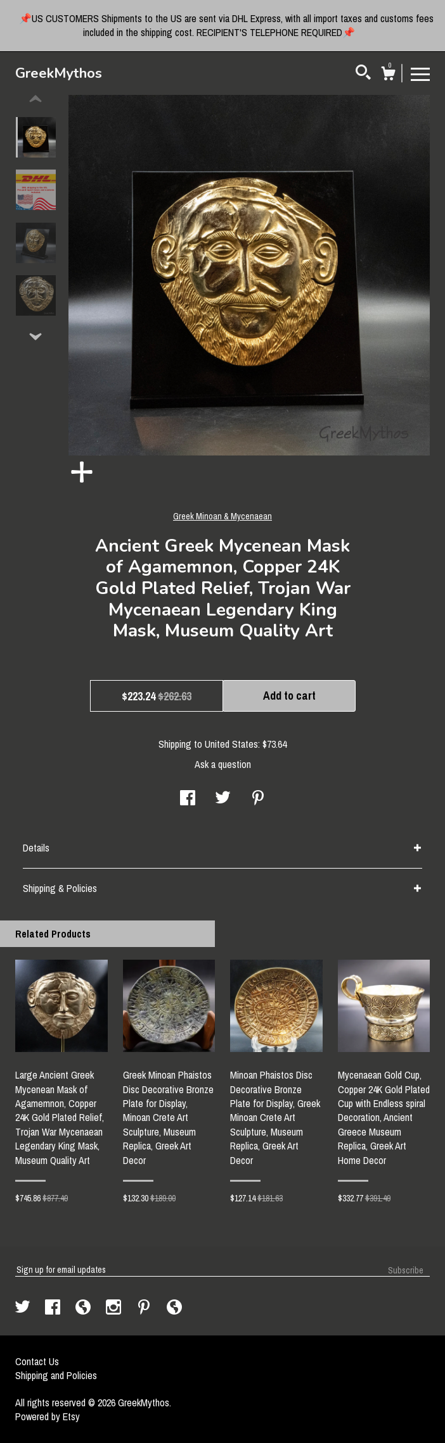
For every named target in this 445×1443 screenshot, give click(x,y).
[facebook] (54, 1308)
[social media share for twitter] (223, 799)
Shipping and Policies (56, 1375)
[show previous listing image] (35, 99)
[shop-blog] (84, 1308)
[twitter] (23, 1308)
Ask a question (223, 764)
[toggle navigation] (420, 73)
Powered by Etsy (47, 1416)
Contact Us (37, 1361)
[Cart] (388, 75)
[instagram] (115, 1308)
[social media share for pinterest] (258, 799)
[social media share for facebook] (187, 799)
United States (231, 744)
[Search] (363, 74)
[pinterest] (145, 1308)
